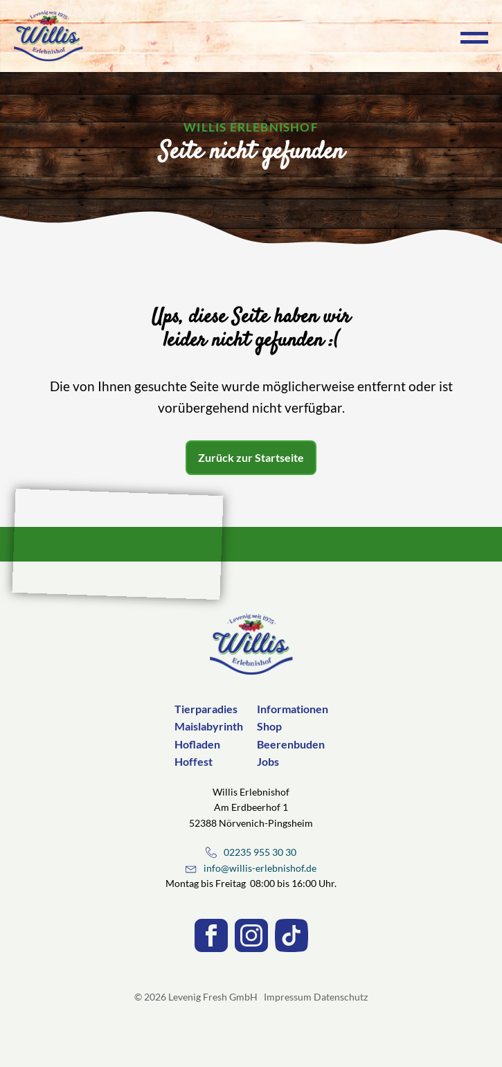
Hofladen (197, 744)
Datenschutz (341, 997)
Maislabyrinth (208, 726)
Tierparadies (205, 708)
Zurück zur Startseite (251, 457)
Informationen (292, 708)
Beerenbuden (291, 744)
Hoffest (193, 761)
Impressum (288, 997)
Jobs (268, 761)
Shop (269, 726)
